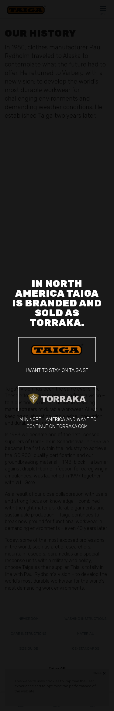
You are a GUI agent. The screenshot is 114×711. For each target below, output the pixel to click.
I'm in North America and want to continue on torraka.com (57, 407)
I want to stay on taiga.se (57, 355)
